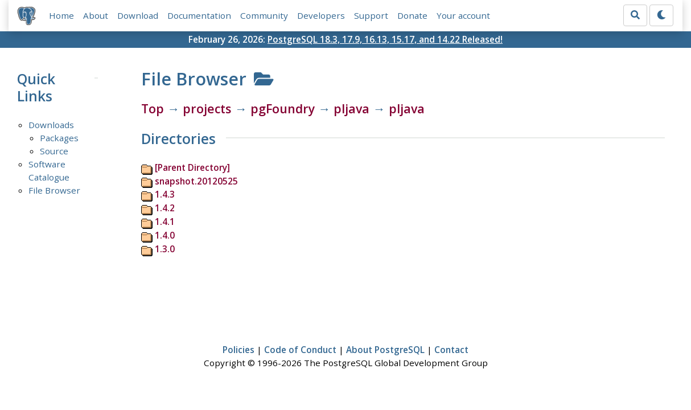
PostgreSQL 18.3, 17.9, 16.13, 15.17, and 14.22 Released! (385, 39)
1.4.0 (165, 235)
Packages (59, 138)
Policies (238, 349)
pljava (351, 108)
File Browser (54, 190)
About (95, 15)
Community (264, 15)
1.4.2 (165, 208)
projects (207, 108)
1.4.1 (165, 221)
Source (54, 151)
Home (61, 15)
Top (152, 108)
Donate (412, 15)
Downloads (51, 124)
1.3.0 (165, 249)
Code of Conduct (300, 349)
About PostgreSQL (385, 349)
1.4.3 (165, 194)
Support (371, 15)
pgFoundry (282, 108)
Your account (463, 15)
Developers (321, 15)
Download (137, 15)
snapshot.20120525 (196, 181)
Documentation (199, 15)
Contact (451, 349)
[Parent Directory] (192, 167)
